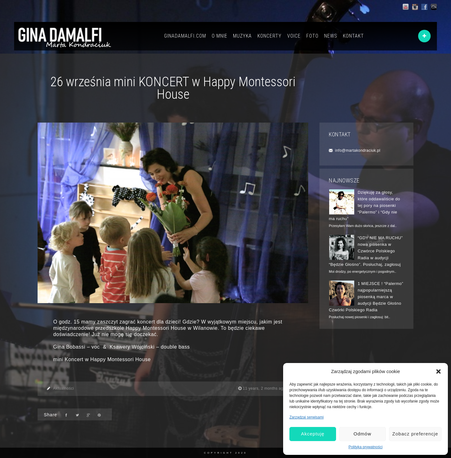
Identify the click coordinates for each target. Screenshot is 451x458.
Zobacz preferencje (415, 433)
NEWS (330, 36)
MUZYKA (242, 36)
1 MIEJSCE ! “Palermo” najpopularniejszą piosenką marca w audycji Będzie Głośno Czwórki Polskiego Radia (366, 297)
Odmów (362, 433)
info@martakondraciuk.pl (357, 150)
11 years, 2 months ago (265, 388)
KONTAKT (353, 36)
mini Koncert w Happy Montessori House (102, 359)
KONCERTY (269, 36)
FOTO (312, 36)
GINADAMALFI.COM (185, 36)
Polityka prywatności (366, 447)
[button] (438, 371)
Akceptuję (312, 433)
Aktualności (63, 388)
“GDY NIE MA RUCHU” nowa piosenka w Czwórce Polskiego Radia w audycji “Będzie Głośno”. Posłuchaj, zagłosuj (366, 251)
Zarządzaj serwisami (306, 417)
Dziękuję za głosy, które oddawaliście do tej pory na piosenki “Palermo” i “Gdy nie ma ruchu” (364, 205)
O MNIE (219, 36)
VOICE (294, 36)
